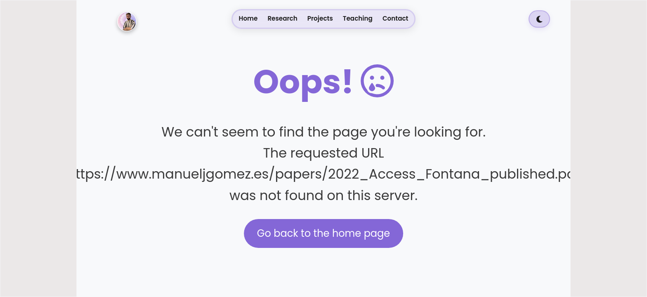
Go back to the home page (323, 233)
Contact (396, 18)
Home (248, 18)
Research (282, 18)
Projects (320, 18)
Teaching (358, 18)
